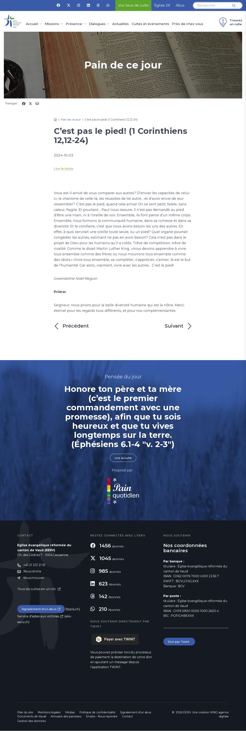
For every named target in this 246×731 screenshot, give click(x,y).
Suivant (178, 326)
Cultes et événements (150, 24)
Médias (70, 712)
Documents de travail (31, 716)
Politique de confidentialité (97, 712)
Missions (52, 24)
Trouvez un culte (230, 22)
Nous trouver (33, 578)
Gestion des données (31, 721)
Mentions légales (49, 712)
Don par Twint (179, 642)
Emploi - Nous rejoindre (101, 716)
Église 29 (162, 5)
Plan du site (25, 712)
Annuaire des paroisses (66, 716)
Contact (127, 716)
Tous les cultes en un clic (37, 589)
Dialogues (97, 24)
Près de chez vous (187, 24)
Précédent (71, 326)
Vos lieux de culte (133, 5)
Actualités (120, 24)
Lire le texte (64, 169)
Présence (74, 24)
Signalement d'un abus (39, 610)
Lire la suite (123, 458)
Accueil (32, 24)
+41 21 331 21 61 (34, 565)
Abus (180, 5)
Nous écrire (32, 572)
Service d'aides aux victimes (38, 617)
